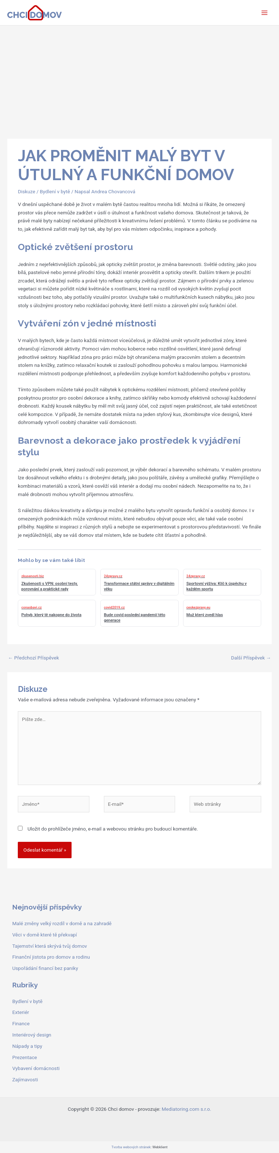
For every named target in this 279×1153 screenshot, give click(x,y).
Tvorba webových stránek (131, 1147)
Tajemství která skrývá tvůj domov (49, 946)
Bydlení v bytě (55, 191)
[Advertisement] (139, 80)
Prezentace (24, 1057)
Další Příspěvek (251, 658)
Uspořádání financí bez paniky (45, 968)
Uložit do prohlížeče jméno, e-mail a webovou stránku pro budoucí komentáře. (113, 829)
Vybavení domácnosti (36, 1068)
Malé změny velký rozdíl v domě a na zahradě (62, 923)
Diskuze (26, 191)
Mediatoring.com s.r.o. (186, 1109)
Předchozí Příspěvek (33, 658)
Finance (21, 1023)
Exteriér (20, 1012)
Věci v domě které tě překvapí (44, 935)
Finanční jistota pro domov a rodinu (51, 957)
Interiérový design (31, 1035)
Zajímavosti (25, 1079)
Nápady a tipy (27, 1046)
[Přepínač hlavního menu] (264, 12)
